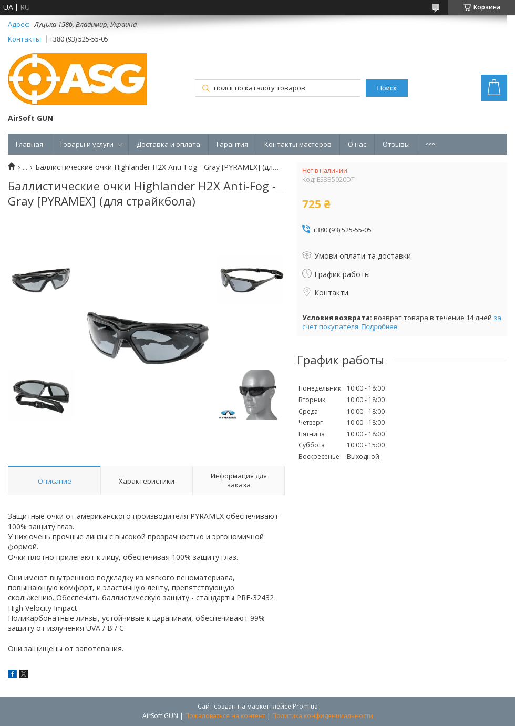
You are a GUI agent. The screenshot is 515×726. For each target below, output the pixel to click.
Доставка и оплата (168, 144)
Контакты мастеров (298, 144)
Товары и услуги (86, 144)
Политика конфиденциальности (322, 715)
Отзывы (396, 144)
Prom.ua (305, 706)
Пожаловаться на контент (225, 715)
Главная (29, 144)
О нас (357, 144)
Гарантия (232, 144)
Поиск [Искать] (387, 88)
